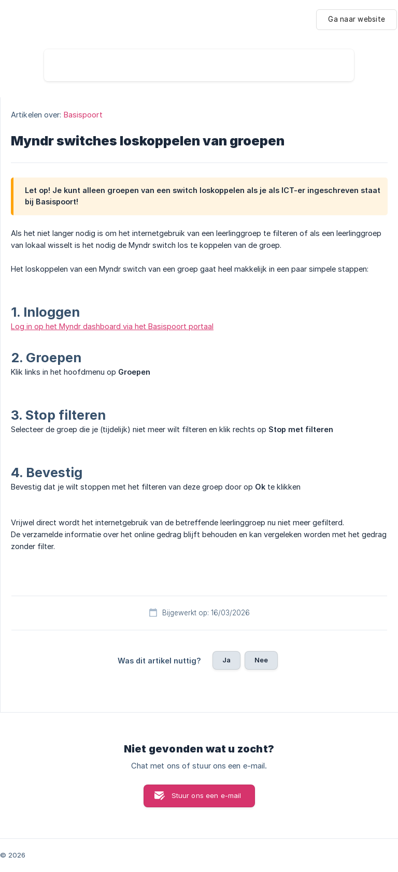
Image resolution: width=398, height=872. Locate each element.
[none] (356, 19)
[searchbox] (199, 65)
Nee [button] (261, 660)
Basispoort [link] (83, 114)
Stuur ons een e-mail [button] (206, 795)
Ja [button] (226, 660)
